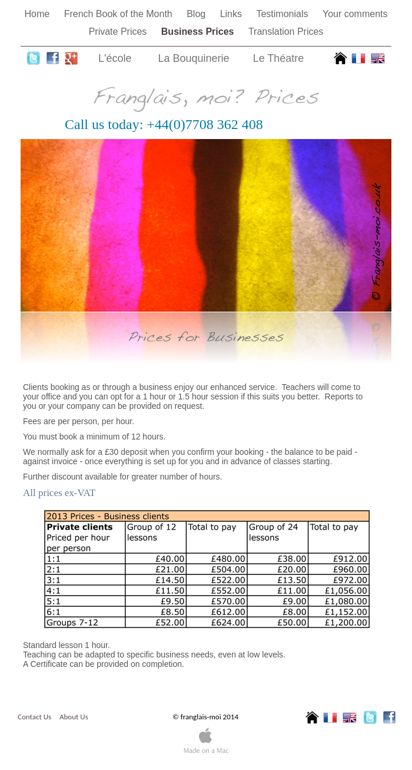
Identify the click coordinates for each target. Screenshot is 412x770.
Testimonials (283, 14)
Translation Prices (285, 32)
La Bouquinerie (194, 58)
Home (38, 14)
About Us (73, 716)
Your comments (355, 14)
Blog (197, 14)
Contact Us (34, 716)
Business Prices (199, 32)
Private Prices (119, 32)
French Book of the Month (119, 14)
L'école (114, 58)
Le (278, 58)
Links (232, 14)
